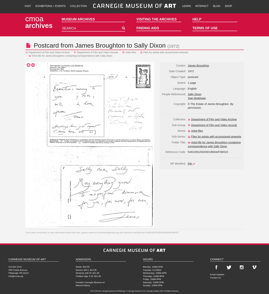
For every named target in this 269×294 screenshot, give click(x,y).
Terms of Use (205, 28)
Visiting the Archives (156, 19)
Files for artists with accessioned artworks (164, 52)
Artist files (129, 52)
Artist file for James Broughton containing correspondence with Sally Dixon (70, 55)
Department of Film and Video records (96, 52)
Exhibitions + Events (51, 5)
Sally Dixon (150, 45)
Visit (28, 5)
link (192, 163)
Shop (228, 5)
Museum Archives (78, 19)
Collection (78, 5)
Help (196, 19)
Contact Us (215, 277)
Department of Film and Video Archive (47, 52)
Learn (186, 5)
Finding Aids (147, 28)
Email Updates (217, 274)
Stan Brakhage (197, 98)
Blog (216, 5)
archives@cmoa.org (109, 232)
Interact (202, 5)
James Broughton (100, 45)
